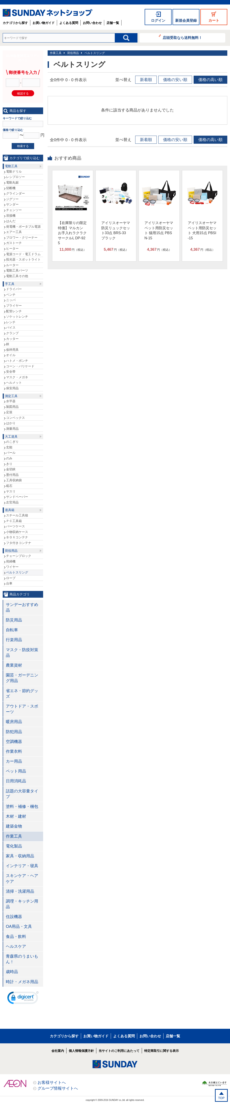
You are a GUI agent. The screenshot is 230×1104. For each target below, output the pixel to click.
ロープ (10, 578)
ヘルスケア (16, 946)
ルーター (12, 265)
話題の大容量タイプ (22, 794)
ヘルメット (14, 382)
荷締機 (10, 561)
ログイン (158, 20)
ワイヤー (12, 567)
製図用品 (12, 407)
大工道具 (11, 436)
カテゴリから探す (15, 23)
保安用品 (12, 388)
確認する (23, 93)
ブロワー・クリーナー (22, 237)
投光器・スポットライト (23, 259)
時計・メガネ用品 (22, 982)
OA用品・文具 (19, 926)
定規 (9, 412)
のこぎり (12, 441)
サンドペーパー (17, 497)
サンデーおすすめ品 (22, 607)
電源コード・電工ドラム (23, 254)
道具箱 (9, 510)
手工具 (9, 284)
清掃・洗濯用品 (20, 891)
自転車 (12, 630)
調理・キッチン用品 (22, 904)
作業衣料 (14, 751)
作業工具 (56, 53)
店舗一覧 (112, 23)
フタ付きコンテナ (18, 543)
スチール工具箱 (17, 515)
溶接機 (10, 215)
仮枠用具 (12, 349)
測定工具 (11, 396)
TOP (221, 1098)
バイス (10, 327)
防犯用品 (14, 732)
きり (9, 464)
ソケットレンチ (17, 316)
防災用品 (14, 620)
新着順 (146, 79)
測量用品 (12, 428)
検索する (23, 146)
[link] (23, 998)
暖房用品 (14, 721)
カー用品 (14, 761)
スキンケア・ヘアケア (22, 878)
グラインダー (15, 193)
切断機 (10, 188)
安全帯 (10, 371)
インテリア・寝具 (22, 866)
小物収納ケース (17, 532)
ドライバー (14, 289)
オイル (10, 355)
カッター (12, 338)
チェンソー (14, 210)
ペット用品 (16, 771)
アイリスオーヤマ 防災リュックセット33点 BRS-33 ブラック (115, 230)
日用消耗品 (16, 781)
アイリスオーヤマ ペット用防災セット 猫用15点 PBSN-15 (158, 230)
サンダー (12, 204)
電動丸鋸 (12, 182)
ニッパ (10, 300)
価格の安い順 (175, 79)
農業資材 (14, 665)
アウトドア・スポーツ (22, 709)
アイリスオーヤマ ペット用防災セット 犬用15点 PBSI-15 (202, 230)
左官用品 (12, 502)
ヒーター (12, 248)
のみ (9, 458)
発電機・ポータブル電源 (23, 226)
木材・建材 (16, 816)
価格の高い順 (210, 79)
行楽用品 (14, 640)
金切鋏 (10, 469)
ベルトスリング (94, 53)
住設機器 (14, 916)
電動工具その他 (17, 276)
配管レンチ (14, 311)
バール (10, 452)
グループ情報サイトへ (58, 1088)
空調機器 (14, 741)
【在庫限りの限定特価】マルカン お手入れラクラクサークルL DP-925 (72, 233)
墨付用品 (12, 475)
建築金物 (14, 826)
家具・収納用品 (20, 856)
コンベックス (15, 417)
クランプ (12, 333)
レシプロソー (15, 177)
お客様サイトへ (52, 1082)
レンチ (10, 322)
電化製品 (14, 846)
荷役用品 (73, 53)
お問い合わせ (92, 23)
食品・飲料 (16, 936)
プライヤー (14, 305)
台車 (9, 583)
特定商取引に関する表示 (161, 1051)
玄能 (9, 447)
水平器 (10, 401)
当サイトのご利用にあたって (119, 1051)
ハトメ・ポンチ (17, 360)
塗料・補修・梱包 (22, 806)
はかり (10, 423)
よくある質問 (68, 23)
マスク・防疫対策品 (22, 653)
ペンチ (10, 294)
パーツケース (15, 526)
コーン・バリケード (20, 366)
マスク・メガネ (17, 377)
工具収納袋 (14, 480)
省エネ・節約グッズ (22, 694)
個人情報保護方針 (81, 1051)
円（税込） (73, 249)
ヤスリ (10, 491)
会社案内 (57, 1051)
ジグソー (12, 199)
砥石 (9, 486)
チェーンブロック (18, 556)
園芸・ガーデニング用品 (22, 678)
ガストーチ (14, 243)
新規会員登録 (186, 20)
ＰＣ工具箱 (14, 521)
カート (213, 20)
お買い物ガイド (44, 23)
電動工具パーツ (17, 270)
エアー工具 (14, 232)
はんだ (10, 221)
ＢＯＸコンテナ (17, 537)
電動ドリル (14, 171)
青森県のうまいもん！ (22, 959)
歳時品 (12, 971)
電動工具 (11, 166)
